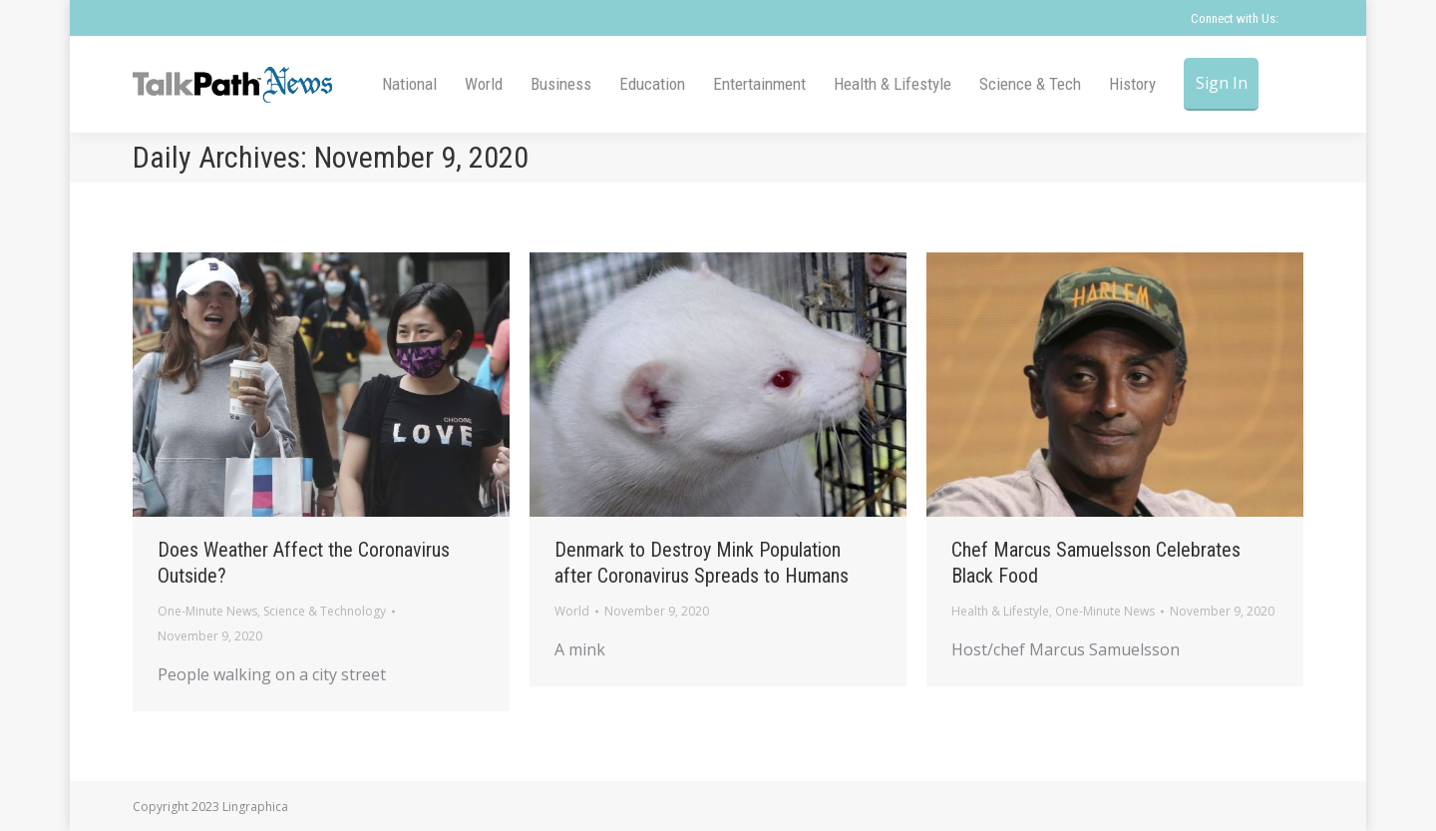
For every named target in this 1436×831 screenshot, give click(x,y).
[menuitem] (409, 84)
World (571, 611)
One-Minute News (207, 611)
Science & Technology (324, 611)
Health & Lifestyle (1000, 611)
